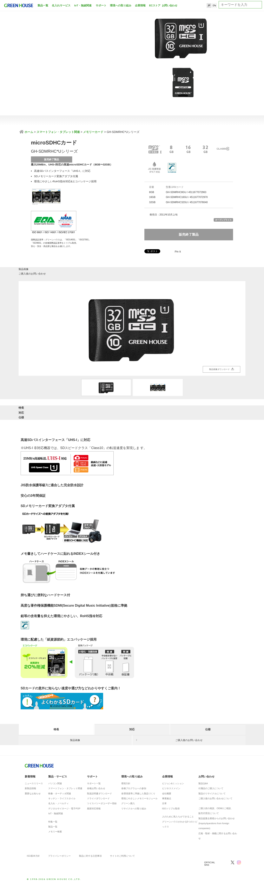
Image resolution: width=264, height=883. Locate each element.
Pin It (178, 251)
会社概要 (166, 791)
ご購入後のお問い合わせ (189, 272)
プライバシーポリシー (59, 853)
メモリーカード (93, 132)
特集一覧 (52, 819)
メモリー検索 (55, 829)
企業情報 (140, 5)
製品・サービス (57, 774)
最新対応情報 (94, 806)
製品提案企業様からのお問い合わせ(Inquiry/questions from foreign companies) (216, 821)
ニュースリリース (34, 781)
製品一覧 (43, 5)
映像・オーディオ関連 (59, 791)
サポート (101, 5)
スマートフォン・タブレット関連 (58, 132)
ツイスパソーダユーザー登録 (102, 801)
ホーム (28, 132)
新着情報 (30, 774)
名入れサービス (61, 5)
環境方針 (125, 781)
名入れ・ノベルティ (58, 801)
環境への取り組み (120, 5)
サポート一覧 (94, 781)
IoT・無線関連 (83, 5)
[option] (132, 329)
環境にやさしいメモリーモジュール (139, 796)
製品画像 (75, 272)
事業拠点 (166, 796)
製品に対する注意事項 (90, 853)
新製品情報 (30, 786)
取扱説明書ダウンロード (99, 791)
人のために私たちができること (178, 814)
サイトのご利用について (122, 853)
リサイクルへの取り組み (133, 806)
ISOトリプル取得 (171, 806)
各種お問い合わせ (96, 786)
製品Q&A (203, 781)
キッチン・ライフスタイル (61, 796)
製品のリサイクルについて (212, 791)
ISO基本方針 (33, 853)
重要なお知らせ (33, 791)
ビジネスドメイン (171, 786)
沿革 (164, 801)
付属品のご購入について (210, 786)
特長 (56, 412)
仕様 (208, 412)
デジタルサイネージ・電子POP (64, 806)
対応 (132, 412)
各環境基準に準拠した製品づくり (138, 791)
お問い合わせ (169, 5)
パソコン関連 (55, 781)
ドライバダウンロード (98, 796)
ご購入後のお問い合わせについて (215, 796)
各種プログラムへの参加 (133, 786)
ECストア (154, 5)
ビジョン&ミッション (173, 781)
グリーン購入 (128, 801)
